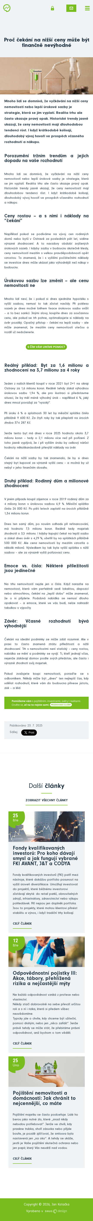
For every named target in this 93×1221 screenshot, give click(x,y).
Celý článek (22, 924)
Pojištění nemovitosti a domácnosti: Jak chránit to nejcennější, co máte (44, 1099)
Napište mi (71, 8)
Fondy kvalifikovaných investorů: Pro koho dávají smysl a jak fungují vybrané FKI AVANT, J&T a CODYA (45, 856)
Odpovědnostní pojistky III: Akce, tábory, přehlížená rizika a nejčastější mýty (45, 979)
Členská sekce (52, 8)
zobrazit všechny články (47, 800)
